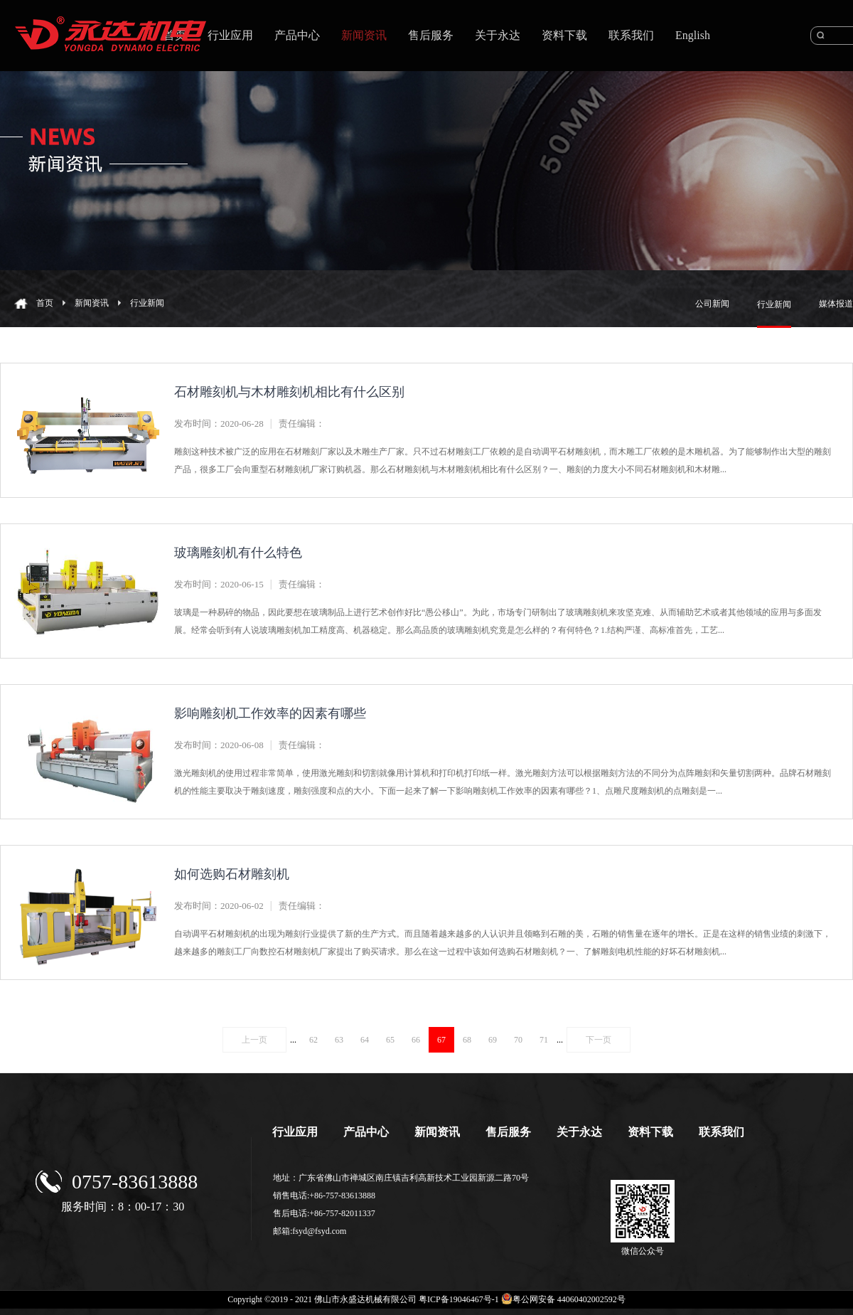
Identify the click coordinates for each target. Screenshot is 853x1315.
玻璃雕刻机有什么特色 (238, 552)
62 (313, 1040)
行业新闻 (147, 303)
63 (339, 1040)
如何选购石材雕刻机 (231, 874)
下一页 (598, 1040)
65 (390, 1040)
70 (518, 1040)
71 (544, 1040)
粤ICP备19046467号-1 (459, 1299)
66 (416, 1040)
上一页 (254, 1040)
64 (364, 1040)
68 (467, 1040)
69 (492, 1040)
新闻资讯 (92, 303)
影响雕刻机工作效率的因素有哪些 (270, 713)
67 (441, 1040)
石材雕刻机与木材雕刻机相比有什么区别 (289, 392)
